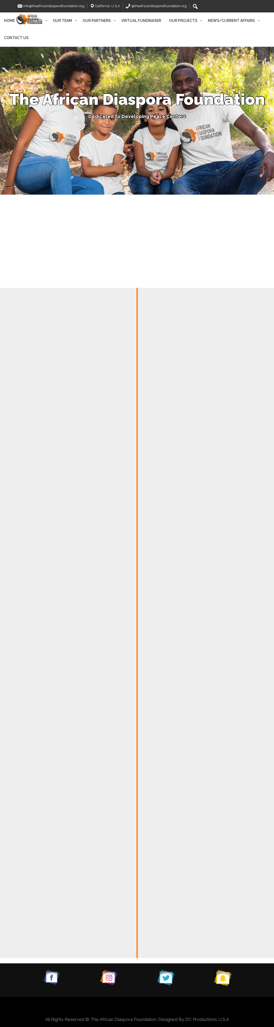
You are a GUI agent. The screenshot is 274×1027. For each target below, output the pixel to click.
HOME (9, 20)
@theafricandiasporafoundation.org (156, 6)
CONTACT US (16, 38)
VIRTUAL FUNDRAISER (141, 20)
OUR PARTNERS (97, 20)
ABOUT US (32, 20)
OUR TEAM (62, 20)
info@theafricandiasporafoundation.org (50, 6)
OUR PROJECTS (183, 20)
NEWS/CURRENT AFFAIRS (231, 20)
